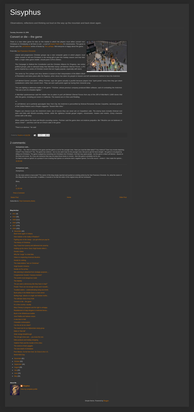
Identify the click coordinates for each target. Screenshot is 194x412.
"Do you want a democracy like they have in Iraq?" (30, 284)
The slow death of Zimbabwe (23, 349)
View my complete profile (29, 389)
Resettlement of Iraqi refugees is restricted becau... (31, 310)
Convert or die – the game (22, 301)
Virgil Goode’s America (21, 266)
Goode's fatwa (18, 251)
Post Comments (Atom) (27, 201)
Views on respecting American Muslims (27, 257)
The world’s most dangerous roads (25, 278)
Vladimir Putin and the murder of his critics (28, 343)
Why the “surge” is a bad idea (24, 254)
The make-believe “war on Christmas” (26, 263)
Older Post (123, 197)
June (16, 373)
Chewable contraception (22, 322)
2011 (14, 214)
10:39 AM (19, 161)
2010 (14, 217)
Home (69, 197)
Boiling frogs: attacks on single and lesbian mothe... (31, 296)
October (17, 361)
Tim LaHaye (49, 46)
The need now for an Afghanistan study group (29, 328)
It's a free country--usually (22, 304)
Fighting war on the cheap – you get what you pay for (31, 240)
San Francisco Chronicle (26, 51)
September (18, 364)
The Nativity (18, 281)
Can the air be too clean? (22, 325)
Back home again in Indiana (23, 234)
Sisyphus (25, 12)
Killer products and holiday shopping (26, 340)
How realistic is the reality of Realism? (26, 237)
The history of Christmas (22, 242)
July (15, 370)
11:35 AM (19, 188)
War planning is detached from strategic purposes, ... (31, 272)
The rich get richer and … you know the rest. (29, 337)
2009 (14, 220)
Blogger (106, 401)
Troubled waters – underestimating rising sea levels (31, 290)
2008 (14, 223)
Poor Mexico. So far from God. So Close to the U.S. (31, 352)
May (16, 376)
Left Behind (26, 46)
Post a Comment (18, 193)
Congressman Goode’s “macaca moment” (28, 275)
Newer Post (15, 197)
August (16, 367)
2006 (14, 228)
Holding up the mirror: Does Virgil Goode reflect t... (31, 248)
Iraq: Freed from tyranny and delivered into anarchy (31, 245)
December (18, 231)
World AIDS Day (19, 355)
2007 (14, 226)
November (18, 358)
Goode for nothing (20, 260)
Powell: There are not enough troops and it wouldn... (31, 287)
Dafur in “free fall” (20, 331)
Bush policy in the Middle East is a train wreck (29, 293)
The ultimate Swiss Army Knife (24, 299)
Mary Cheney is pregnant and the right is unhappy (30, 307)
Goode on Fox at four (21, 269)
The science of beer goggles (23, 346)
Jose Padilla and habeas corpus (24, 316)
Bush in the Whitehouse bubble (24, 313)
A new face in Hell (20, 319)
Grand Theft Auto (56, 44)
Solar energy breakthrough (23, 334)
